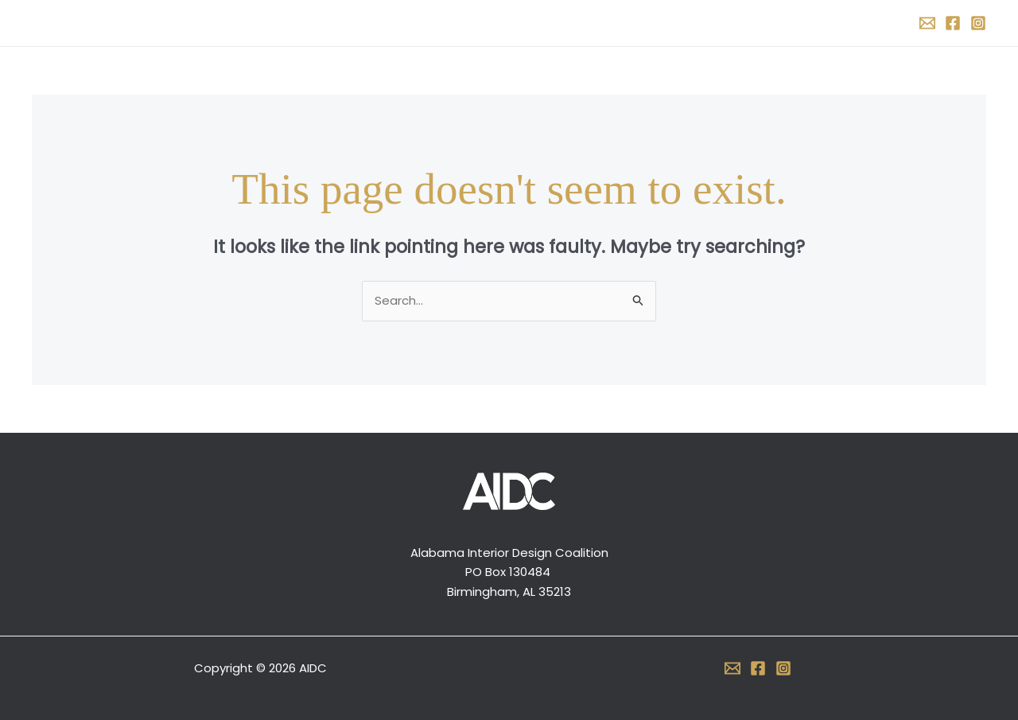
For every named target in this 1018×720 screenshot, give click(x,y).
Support (532, 22)
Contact (605, 22)
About (466, 22)
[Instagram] (978, 23)
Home (406, 22)
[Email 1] (927, 23)
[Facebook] (953, 23)
